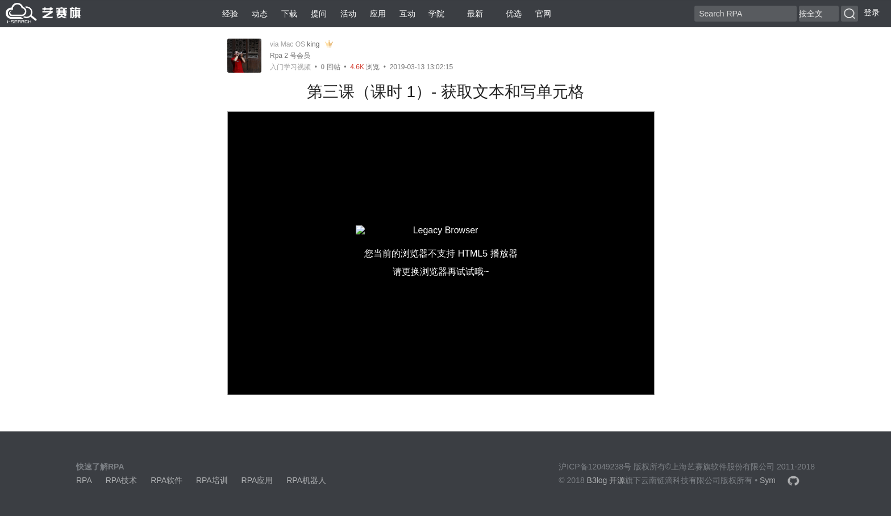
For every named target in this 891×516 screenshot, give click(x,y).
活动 (348, 13)
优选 (509, 13)
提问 (319, 13)
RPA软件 (166, 480)
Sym (768, 480)
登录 (872, 12)
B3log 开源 (606, 480)
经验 (230, 13)
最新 (470, 13)
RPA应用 (257, 480)
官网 (543, 13)
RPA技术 (122, 480)
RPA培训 (212, 480)
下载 (289, 13)
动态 (260, 13)
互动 (407, 13)
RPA (84, 480)
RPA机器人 (306, 480)
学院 (436, 13)
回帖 (330, 67)
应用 (378, 13)
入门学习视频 (290, 67)
